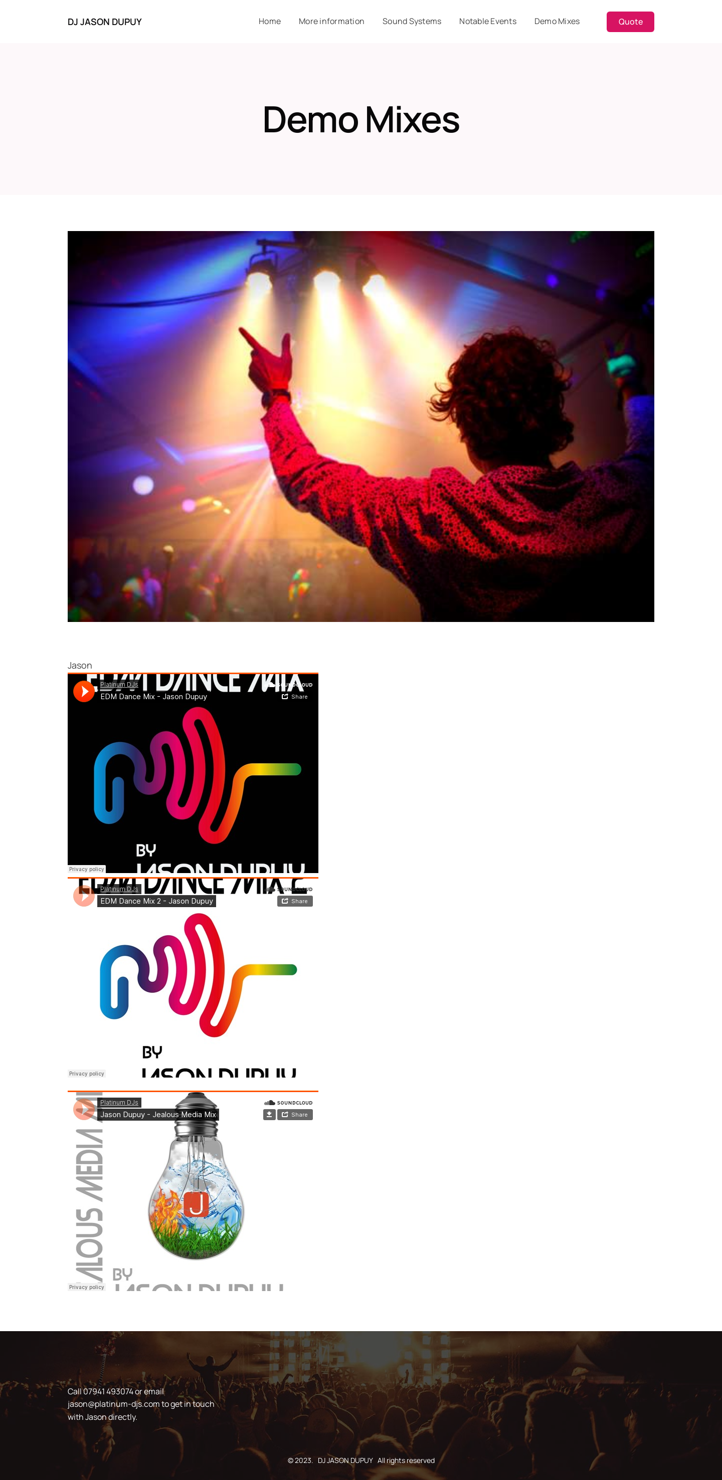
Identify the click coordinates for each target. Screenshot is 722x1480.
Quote (631, 21)
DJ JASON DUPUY (105, 22)
